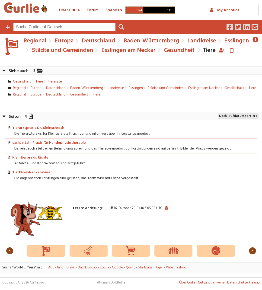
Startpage (145, 267)
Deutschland (97, 41)
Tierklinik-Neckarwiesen (32, 172)
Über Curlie (69, 10)
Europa (63, 41)
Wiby (169, 267)
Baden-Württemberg (150, 41)
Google (117, 267)
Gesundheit (179, 50)
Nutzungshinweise (211, 282)
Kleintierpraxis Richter (31, 158)
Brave (71, 267)
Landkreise (201, 41)
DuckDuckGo (87, 267)
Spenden (113, 10)
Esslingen (236, 41)
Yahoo (181, 267)
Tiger (159, 267)
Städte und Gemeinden (62, 50)
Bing (60, 267)
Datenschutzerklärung (243, 282)
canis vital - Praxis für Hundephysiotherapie (49, 143)
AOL (51, 267)
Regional (35, 41)
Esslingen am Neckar (128, 50)
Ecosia (104, 267)
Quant (130, 267)
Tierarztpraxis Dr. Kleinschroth (38, 128)
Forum (93, 10)
